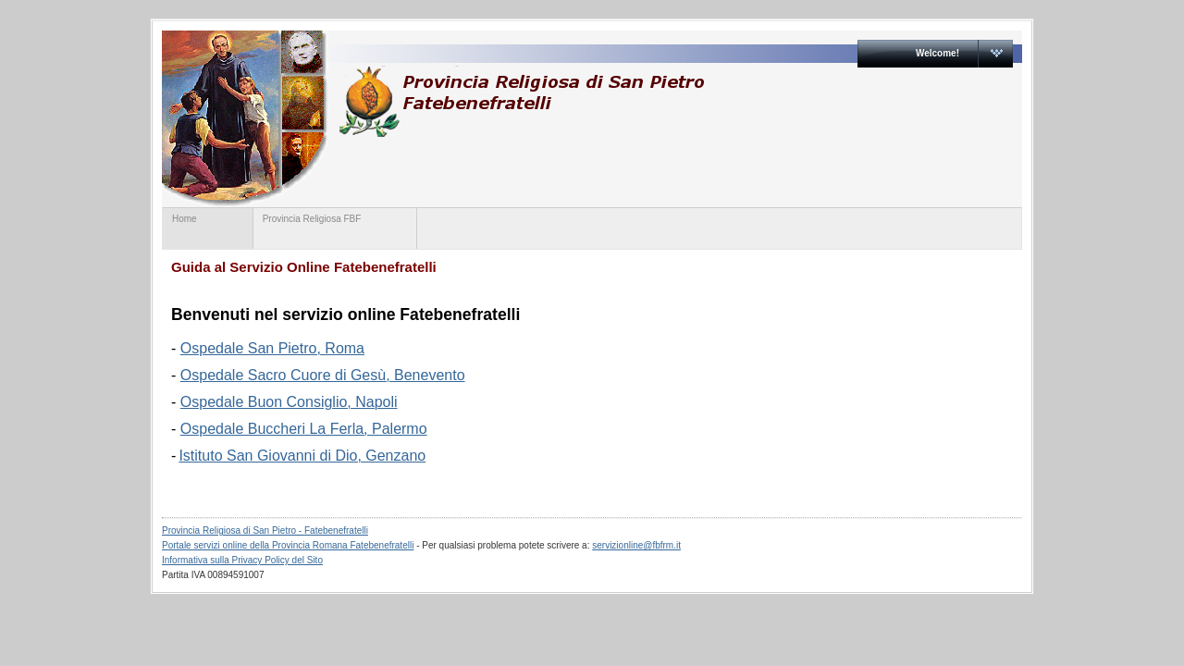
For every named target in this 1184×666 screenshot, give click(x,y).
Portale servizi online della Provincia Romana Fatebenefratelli (287, 545)
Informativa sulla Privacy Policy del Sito (242, 560)
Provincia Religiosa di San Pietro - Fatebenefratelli (265, 530)
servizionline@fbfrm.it (636, 545)
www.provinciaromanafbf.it (521, 101)
